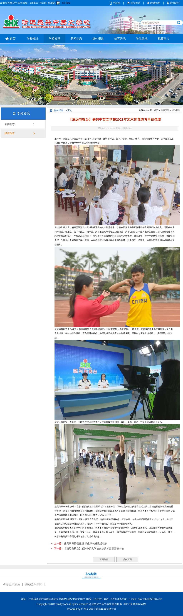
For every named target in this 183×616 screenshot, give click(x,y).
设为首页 (135, 3)
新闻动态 (76, 38)
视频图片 (163, 38)
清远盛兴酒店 (11, 584)
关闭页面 (127, 559)
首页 (13, 38)
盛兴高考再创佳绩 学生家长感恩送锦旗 (85, 543)
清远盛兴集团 (33, 584)
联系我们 (175, 3)
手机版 (116, 3)
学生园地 (141, 38)
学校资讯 (54, 38)
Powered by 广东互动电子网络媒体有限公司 (91, 609)
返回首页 (104, 559)
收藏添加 (155, 3)
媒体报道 (98, 38)
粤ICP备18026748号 (134, 604)
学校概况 (32, 38)
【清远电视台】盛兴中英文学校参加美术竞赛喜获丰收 (94, 548)
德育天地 (120, 38)
